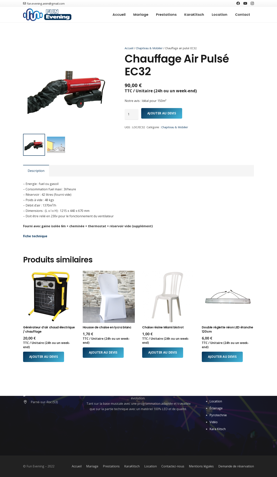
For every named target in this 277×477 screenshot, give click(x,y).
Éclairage (216, 408)
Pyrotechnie (218, 415)
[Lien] (47, 14)
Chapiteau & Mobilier (149, 48)
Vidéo (213, 422)
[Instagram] (252, 3)
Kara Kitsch (217, 429)
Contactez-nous (172, 466)
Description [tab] (36, 171)
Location (215, 401)
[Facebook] (238, 3)
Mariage (92, 466)
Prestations (111, 466)
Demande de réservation (236, 466)
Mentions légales (201, 466)
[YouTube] (245, 3)
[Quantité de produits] (131, 114)
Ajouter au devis (161, 113)
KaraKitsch (132, 466)
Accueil (129, 48)
